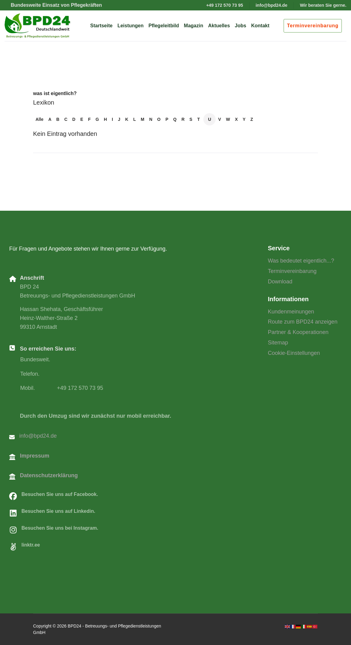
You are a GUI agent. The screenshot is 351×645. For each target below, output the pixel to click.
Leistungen (130, 25)
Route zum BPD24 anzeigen (303, 322)
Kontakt (260, 25)
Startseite (101, 25)
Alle (39, 119)
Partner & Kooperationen (298, 332)
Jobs (240, 25)
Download (280, 281)
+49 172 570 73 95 (224, 5)
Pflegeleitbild (164, 25)
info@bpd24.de (272, 5)
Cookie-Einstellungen (294, 353)
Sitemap (278, 343)
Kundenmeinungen (291, 312)
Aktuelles (219, 25)
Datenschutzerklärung (49, 475)
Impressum (34, 456)
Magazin (193, 25)
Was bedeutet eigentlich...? (301, 261)
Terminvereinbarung (312, 25)
